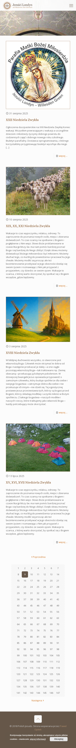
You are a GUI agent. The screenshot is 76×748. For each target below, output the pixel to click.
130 (38, 680)
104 (51, 655)
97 (51, 649)
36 (18, 599)
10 (31, 574)
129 (31, 680)
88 (38, 643)
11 (38, 574)
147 (58, 692)
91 (58, 643)
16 (25, 580)
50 (18, 611)
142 (25, 692)
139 (51, 686)
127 (18, 680)
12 (44, 574)
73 (31, 630)
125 (51, 674)
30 (25, 593)
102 (38, 655)
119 (58, 667)
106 (18, 661)
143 (31, 692)
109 (38, 661)
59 (31, 618)
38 (31, 599)
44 (25, 605)
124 (45, 674)
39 (38, 599)
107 (25, 661)
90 (51, 643)
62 (51, 618)
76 (51, 630)
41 (51, 599)
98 (58, 649)
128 (25, 680)
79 (25, 636)
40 (44, 599)
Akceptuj (58, 739)
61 (44, 618)
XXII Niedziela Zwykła (22, 120)
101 (31, 655)
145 (45, 692)
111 (51, 661)
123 (38, 674)
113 (18, 667)
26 (44, 586)
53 (38, 611)
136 (31, 686)
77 (58, 630)
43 (18, 605)
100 (25, 655)
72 (25, 630)
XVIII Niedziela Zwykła (23, 352)
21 (58, 580)
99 (18, 655)
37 (25, 599)
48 (51, 605)
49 (58, 605)
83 (51, 636)
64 (18, 624)
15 (18, 580)
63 (58, 618)
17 (31, 580)
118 (51, 667)
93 (25, 649)
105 (58, 655)
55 (51, 611)
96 (44, 649)
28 (58, 586)
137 (38, 686)
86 (25, 643)
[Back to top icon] (38, 719)
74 (38, 630)
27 (51, 586)
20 (51, 580)
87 (31, 643)
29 (18, 593)
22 (18, 586)
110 (45, 661)
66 (31, 624)
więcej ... (63, 155)
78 (18, 636)
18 (38, 580)
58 (25, 618)
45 (31, 605)
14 (58, 574)
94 (31, 649)
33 (44, 593)
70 (58, 624)
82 (44, 636)
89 (44, 643)
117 (45, 667)
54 (44, 611)
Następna (38, 700)
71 (18, 630)
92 (18, 649)
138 (45, 686)
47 (44, 605)
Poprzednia (38, 557)
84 (58, 636)
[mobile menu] (71, 5)
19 (44, 580)
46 (38, 605)
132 (51, 680)
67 (38, 624)
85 (18, 643)
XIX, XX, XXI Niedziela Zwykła (28, 226)
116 (38, 667)
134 (18, 686)
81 (38, 636)
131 (45, 680)
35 (58, 593)
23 (25, 586)
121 (25, 674)
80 (31, 636)
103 (45, 655)
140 (58, 686)
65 (25, 624)
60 (38, 618)
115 (31, 667)
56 (58, 611)
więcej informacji (38, 739)
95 (38, 649)
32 (38, 593)
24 (31, 586)
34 (51, 593)
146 (51, 692)
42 (58, 599)
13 (51, 574)
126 (58, 674)
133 (58, 680)
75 (44, 630)
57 (18, 618)
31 (31, 593)
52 (31, 611)
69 (51, 624)
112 (58, 661)
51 (25, 611)
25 (38, 586)
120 (18, 674)
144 (38, 692)
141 (18, 692)
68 (44, 624)
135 (25, 686)
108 (31, 661)
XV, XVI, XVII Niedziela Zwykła (28, 482)
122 (31, 674)
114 (25, 667)
